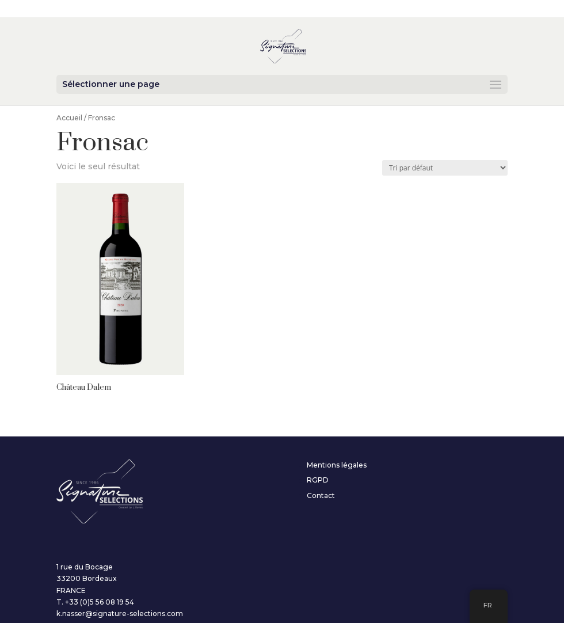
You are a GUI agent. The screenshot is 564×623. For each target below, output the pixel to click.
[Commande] (445, 168)
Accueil (69, 117)
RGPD (318, 480)
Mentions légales (337, 465)
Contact (321, 495)
